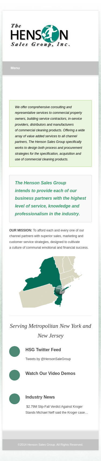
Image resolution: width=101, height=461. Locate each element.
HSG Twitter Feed (43, 349)
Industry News (40, 397)
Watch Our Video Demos (50, 373)
